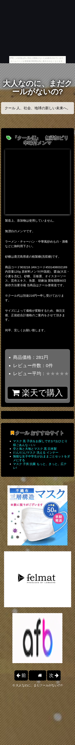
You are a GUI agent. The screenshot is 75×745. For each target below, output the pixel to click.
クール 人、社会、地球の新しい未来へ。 (37, 108)
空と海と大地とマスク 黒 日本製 (35, 448)
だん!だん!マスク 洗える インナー (35, 452)
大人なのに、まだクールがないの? (37, 87)
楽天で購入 (37, 392)
